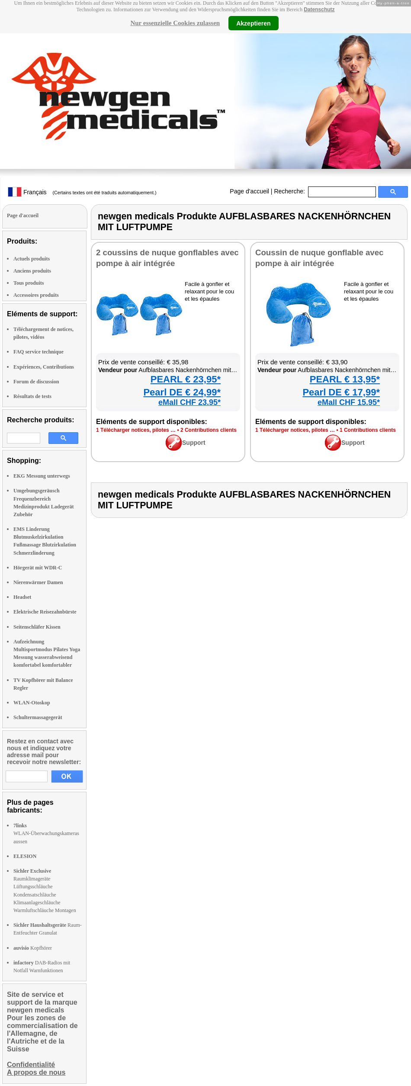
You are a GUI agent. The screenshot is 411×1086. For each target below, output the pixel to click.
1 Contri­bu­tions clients (368, 430)
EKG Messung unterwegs (41, 476)
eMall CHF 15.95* (349, 402)
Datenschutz (319, 9)
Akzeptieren (253, 22)
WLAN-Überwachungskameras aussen (46, 833)
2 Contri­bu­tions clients (208, 430)
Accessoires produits (36, 295)
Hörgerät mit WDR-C (37, 568)
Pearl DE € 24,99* (182, 392)
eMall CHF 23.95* (189, 402)
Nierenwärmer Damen (38, 582)
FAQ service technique (38, 352)
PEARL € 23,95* (186, 379)
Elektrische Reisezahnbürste (45, 612)
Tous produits (28, 283)
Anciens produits (32, 271)
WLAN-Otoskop (31, 703)
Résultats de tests (32, 396)
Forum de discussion (36, 382)
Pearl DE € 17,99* (341, 392)
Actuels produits (31, 259)
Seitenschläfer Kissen (37, 627)
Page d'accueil (249, 191)
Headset (22, 597)
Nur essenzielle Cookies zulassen (175, 22)
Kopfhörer (32, 948)
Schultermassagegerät (37, 717)
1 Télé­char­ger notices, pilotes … (136, 430)
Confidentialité (31, 1064)
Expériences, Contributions (43, 367)
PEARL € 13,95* (345, 379)
